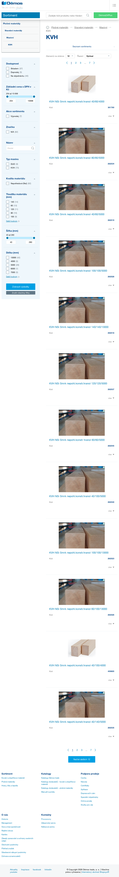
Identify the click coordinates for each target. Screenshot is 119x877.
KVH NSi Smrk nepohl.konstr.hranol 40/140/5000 (77, 721)
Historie (5, 819)
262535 (111, 727)
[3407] (7, 96)
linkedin (48, 869)
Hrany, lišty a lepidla (10, 785)
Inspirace (25, 869)
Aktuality (14, 869)
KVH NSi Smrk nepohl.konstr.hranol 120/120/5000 (78, 383)
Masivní (10, 37)
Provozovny (46, 819)
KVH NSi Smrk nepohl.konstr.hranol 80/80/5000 (76, 157)
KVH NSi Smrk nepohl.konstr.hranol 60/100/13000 (78, 608)
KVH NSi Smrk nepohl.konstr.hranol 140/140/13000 (78, 327)
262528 (111, 276)
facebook (37, 869)
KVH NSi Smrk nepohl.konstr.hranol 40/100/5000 (77, 496)
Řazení (80, 56)
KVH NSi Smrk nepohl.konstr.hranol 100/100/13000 (78, 552)
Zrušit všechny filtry (21, 292)
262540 (111, 502)
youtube (13, 872)
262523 (111, 558)
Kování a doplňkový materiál (13, 778)
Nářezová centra (47, 826)
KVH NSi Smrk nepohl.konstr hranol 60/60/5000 (77, 439)
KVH (10, 44)
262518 (111, 333)
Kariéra (4, 834)
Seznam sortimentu (94, 46)
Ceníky (83, 778)
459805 (111, 671)
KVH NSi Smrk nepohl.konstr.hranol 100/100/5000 (78, 270)
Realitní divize (7, 830)
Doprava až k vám (88, 793)
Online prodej (86, 801)
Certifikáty (85, 785)
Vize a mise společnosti (11, 826)
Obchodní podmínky (10, 844)
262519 (111, 220)
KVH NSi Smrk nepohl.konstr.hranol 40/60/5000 (76, 214)
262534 (111, 163)
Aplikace (84, 789)
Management (7, 823)
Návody (84, 781)
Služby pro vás (87, 804)
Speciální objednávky (89, 797)
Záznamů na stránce (55, 56)
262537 (111, 389)
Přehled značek (8, 848)
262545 (111, 445)
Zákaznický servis (48, 823)
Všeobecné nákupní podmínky (14, 852)
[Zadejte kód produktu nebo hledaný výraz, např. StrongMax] (69, 15)
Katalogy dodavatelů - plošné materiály (57, 788)
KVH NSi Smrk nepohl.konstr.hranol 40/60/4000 (76, 101)
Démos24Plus (105, 15)
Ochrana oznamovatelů (11, 856)
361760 (111, 107)
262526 (111, 615)
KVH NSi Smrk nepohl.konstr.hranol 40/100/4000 (77, 665)
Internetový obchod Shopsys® (95, 872)
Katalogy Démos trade (50, 778)
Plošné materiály (11, 23)
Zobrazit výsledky (20, 286)
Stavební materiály (13, 30)
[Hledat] (20, 148)
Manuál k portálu (48, 792)
